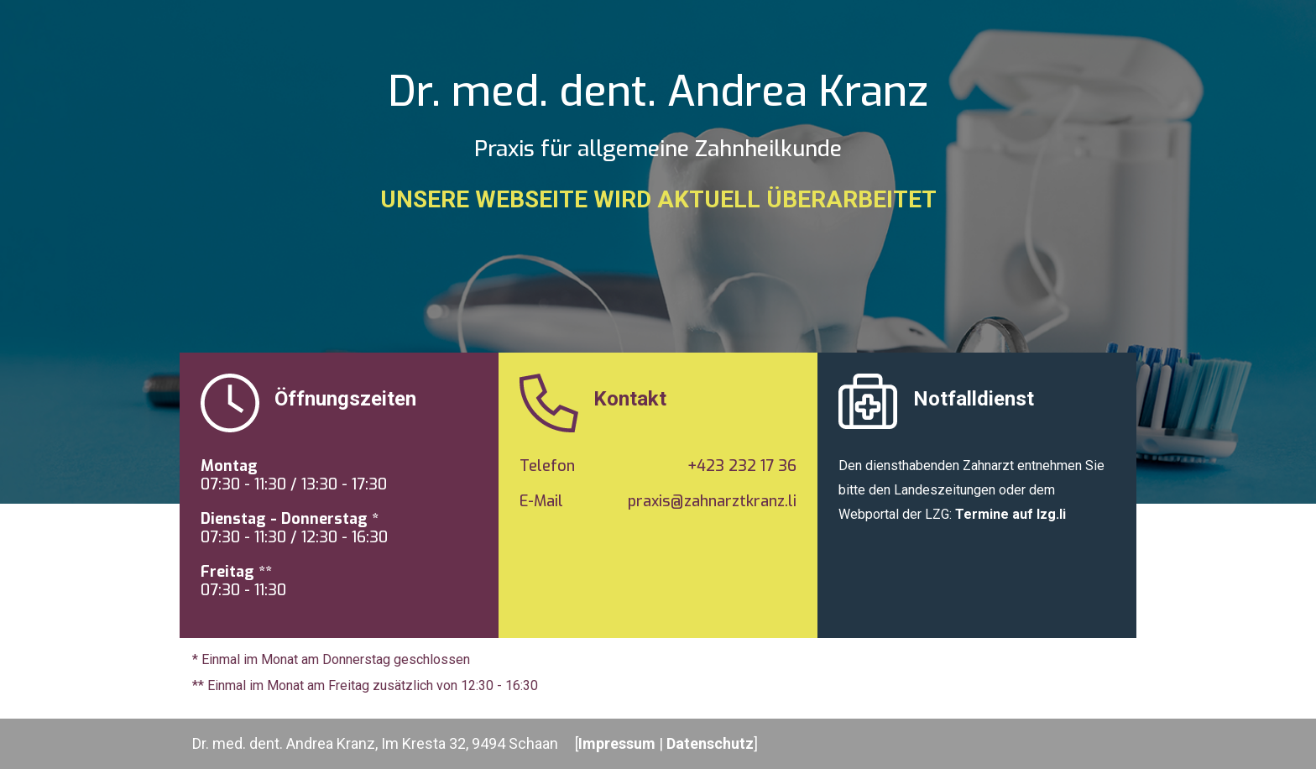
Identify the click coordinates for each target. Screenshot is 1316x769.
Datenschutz (710, 743)
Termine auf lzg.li (1010, 514)
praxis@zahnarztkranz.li (712, 501)
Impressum (616, 743)
